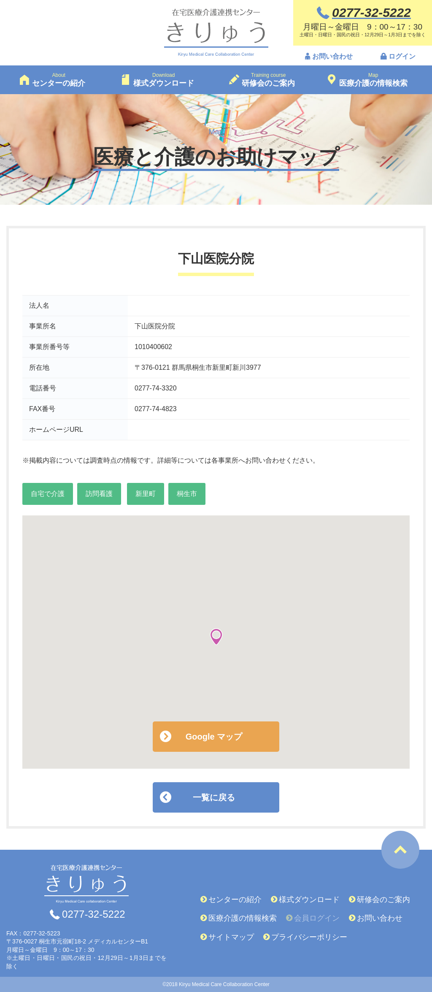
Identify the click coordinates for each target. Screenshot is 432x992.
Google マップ (214, 736)
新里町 (145, 493)
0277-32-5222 (93, 914)
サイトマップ (231, 937)
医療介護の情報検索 (242, 918)
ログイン (402, 56)
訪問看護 (99, 493)
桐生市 (187, 493)
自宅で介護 (48, 493)
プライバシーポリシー (309, 937)
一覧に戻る (214, 797)
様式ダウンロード (309, 899)
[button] (216, 636)
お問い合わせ (332, 56)
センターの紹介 (235, 899)
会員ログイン (317, 918)
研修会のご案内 (383, 899)
